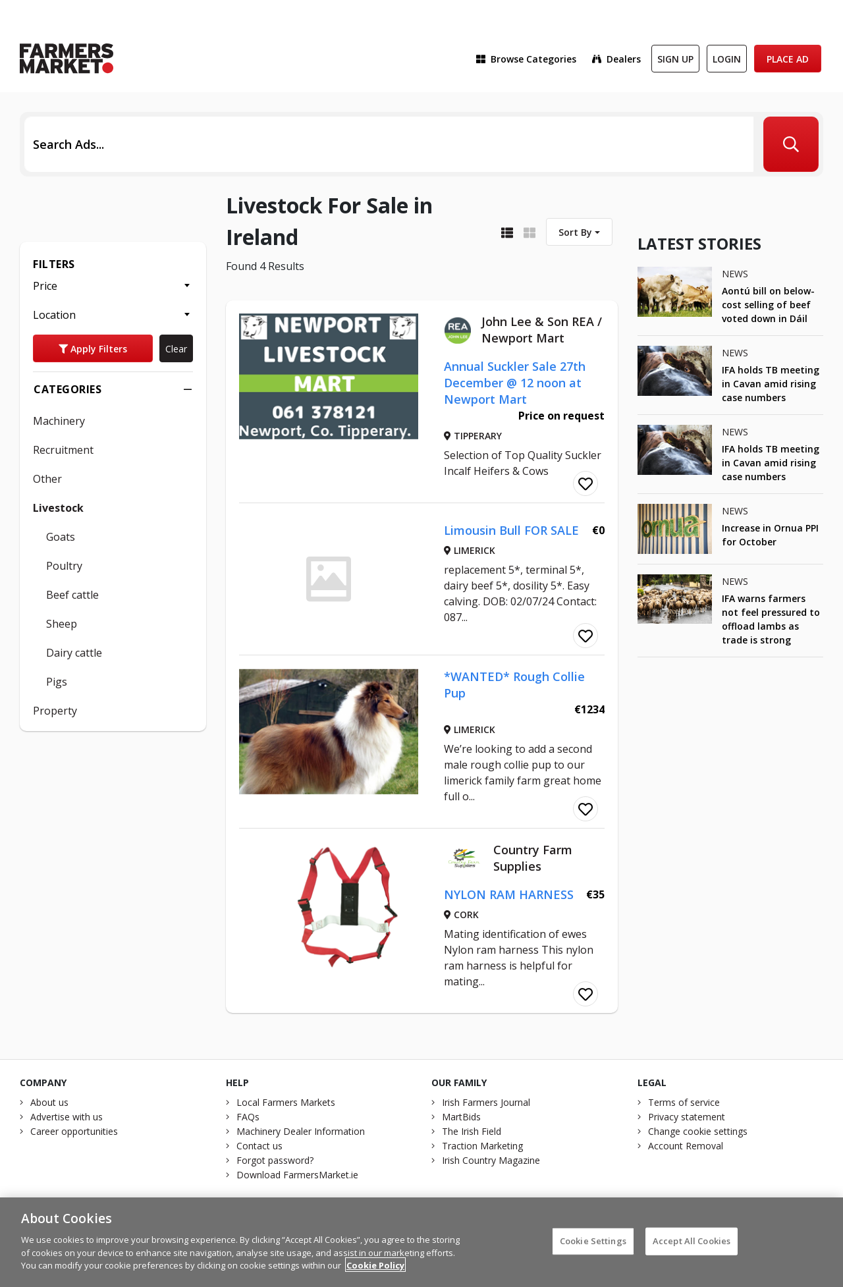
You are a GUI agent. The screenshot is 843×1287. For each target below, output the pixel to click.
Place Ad (788, 59)
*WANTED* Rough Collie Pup (514, 685)
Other (47, 479)
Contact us (259, 1145)
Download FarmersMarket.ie (297, 1174)
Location (54, 315)
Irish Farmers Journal (486, 1102)
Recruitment (63, 450)
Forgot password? (274, 1160)
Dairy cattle (74, 652)
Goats (60, 537)
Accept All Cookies (691, 1249)
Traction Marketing (482, 1145)
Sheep (61, 623)
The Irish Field (471, 1131)
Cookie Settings (593, 1249)
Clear (176, 348)
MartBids (461, 1116)
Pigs (56, 681)
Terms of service (684, 1102)
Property (55, 710)
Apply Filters (93, 348)
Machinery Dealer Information (300, 1131)
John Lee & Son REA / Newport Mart (541, 330)
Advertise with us (66, 1116)
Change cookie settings (698, 1131)
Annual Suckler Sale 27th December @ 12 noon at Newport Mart (514, 382)
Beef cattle (72, 595)
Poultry (64, 566)
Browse (526, 59)
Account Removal (685, 1145)
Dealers (616, 59)
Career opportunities (74, 1131)
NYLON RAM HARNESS (509, 894)
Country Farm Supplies (532, 858)
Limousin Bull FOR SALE (511, 530)
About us (49, 1102)
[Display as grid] (529, 232)
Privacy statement (686, 1116)
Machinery (59, 421)
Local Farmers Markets (285, 1102)
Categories (113, 389)
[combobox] (579, 232)
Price (45, 286)
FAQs (247, 1116)
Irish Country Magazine (491, 1160)
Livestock (58, 508)
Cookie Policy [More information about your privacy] (375, 1273)
